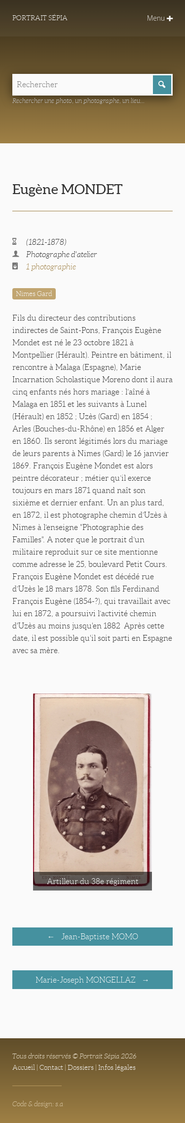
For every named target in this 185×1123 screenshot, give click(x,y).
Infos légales (117, 1067)
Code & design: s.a (37, 1104)
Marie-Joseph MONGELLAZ (87, 980)
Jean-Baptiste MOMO (98, 936)
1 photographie (51, 267)
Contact (51, 1067)
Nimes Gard (34, 293)
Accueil (23, 1067)
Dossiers (81, 1067)
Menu (160, 18)
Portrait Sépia (40, 18)
